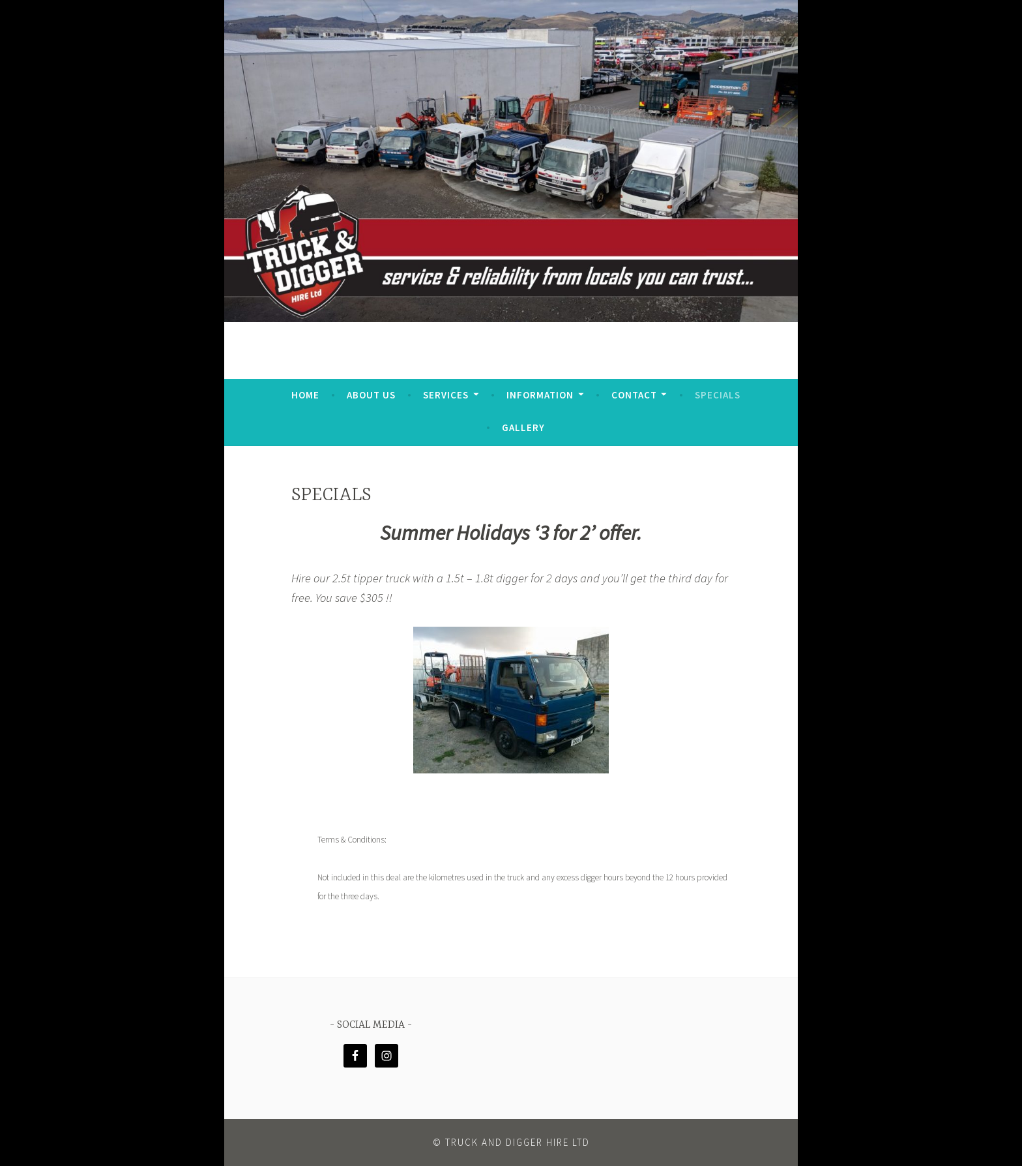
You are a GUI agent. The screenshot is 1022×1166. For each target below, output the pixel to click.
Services (446, 395)
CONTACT (634, 395)
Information (540, 395)
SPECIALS (717, 395)
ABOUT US (371, 395)
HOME (305, 395)
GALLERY (523, 427)
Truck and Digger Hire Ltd (517, 1142)
